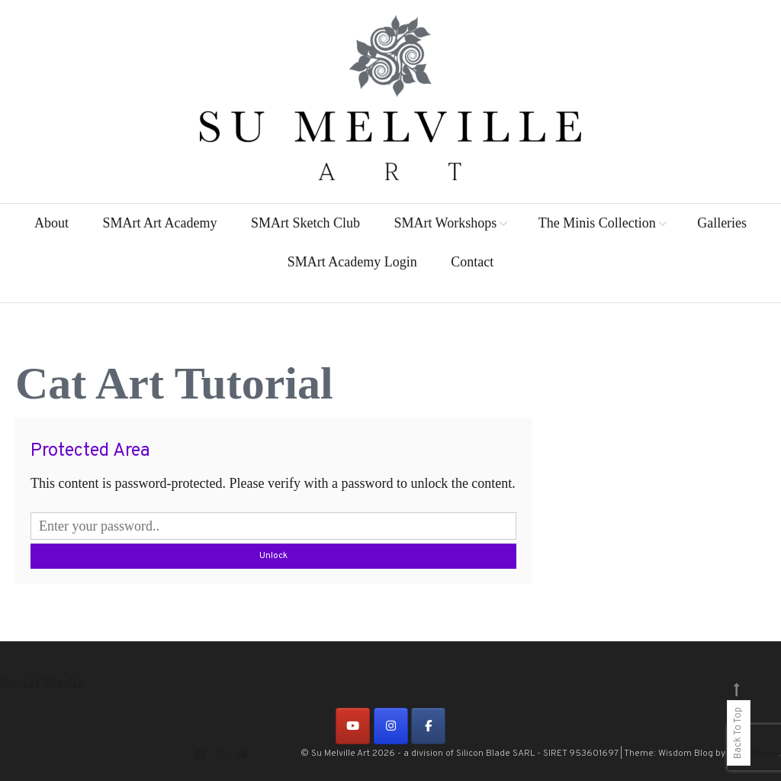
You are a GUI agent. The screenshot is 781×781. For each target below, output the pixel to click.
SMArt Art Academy (159, 223)
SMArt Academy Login (352, 261)
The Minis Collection (597, 223)
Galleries (722, 223)
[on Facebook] (428, 726)
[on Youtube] (353, 726)
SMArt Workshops (445, 223)
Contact (472, 261)
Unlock (273, 556)
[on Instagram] (391, 726)
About (51, 223)
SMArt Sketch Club (305, 223)
